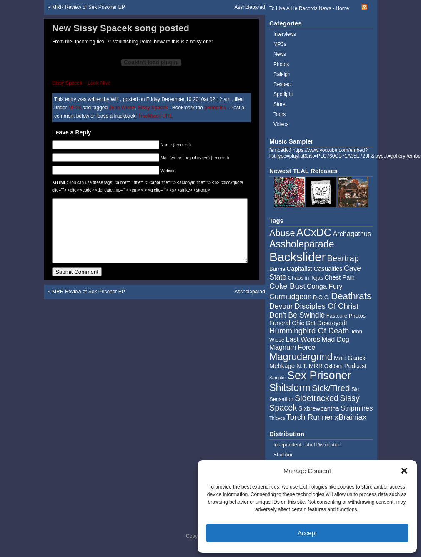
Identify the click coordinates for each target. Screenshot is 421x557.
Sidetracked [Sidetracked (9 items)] (316, 398)
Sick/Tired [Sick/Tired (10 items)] (331, 388)
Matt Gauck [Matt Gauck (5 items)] (350, 358)
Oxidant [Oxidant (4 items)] (333, 366)
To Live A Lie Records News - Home (309, 8)
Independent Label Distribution (307, 445)
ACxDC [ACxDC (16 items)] (313, 232)
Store (279, 104)
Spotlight (283, 94)
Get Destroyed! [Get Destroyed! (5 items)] (326, 323)
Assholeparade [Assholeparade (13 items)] (301, 244)
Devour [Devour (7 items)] (281, 306)
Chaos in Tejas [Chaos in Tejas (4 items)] (305, 278)
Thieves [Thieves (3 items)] (277, 418)
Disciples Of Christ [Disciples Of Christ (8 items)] (326, 306)
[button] (404, 470)
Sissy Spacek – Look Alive (81, 83)
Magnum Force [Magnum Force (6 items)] (292, 347)
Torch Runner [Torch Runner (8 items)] (309, 417)
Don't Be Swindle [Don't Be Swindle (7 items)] (297, 315)
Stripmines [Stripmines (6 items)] (357, 408)
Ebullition (283, 455)
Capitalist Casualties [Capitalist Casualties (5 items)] (315, 268)
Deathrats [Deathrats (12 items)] (351, 296)
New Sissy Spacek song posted (120, 28)
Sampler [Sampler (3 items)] (277, 377)
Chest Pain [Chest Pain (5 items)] (340, 277)
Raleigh (282, 74)
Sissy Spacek (153, 108)
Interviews (284, 34)
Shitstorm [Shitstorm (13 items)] (290, 387)
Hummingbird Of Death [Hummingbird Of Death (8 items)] (309, 330)
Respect (282, 84)
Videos (280, 124)
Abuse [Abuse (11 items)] (282, 233)
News (279, 54)
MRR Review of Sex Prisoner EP (88, 7)
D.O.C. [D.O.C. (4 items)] (321, 297)
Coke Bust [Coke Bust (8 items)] (287, 286)
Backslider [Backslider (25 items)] (297, 257)
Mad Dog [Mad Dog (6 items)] (335, 339)
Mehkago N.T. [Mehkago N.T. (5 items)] (288, 366)
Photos (281, 64)
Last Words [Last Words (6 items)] (303, 339)
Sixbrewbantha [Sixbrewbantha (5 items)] (318, 408)
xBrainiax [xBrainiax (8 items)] (350, 417)
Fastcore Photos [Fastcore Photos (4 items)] (346, 316)
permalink (215, 108)
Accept (307, 533)
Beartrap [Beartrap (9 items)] (343, 258)
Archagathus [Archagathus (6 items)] (352, 233)
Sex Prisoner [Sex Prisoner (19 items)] (319, 375)
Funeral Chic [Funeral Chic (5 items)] (286, 323)
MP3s (74, 108)
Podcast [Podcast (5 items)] (355, 366)
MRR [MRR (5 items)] (316, 366)
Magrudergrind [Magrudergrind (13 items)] (301, 356)
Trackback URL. (156, 116)
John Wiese (122, 108)
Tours (279, 114)
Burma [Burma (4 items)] (277, 269)
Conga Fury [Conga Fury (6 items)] (325, 286)
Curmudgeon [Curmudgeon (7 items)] (290, 296)
